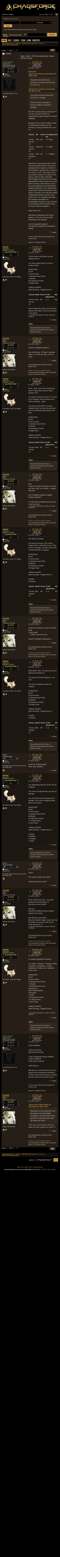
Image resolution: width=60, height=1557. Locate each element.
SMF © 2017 (28, 1167)
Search (16, 41)
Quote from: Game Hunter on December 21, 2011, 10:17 (40, 1105)
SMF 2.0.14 (20, 1167)
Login (29, 41)
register (16, 18)
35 (17, 50)
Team (23, 41)
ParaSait (6, 338)
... (15, 50)
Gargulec (41, 43)
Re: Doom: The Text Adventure (37, 62)
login (9, 18)
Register (36, 41)
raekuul (5, 247)
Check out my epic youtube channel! (39, 370)
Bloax (5, 755)
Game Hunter (8, 62)
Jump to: (32, 1160)
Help (10, 41)
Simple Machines (38, 1167)
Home (4, 41)
